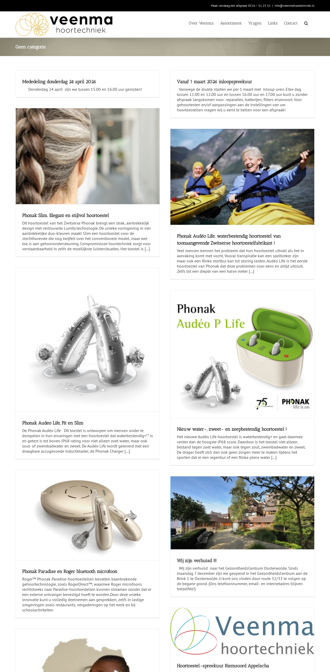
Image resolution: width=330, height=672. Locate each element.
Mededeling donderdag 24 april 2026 (59, 82)
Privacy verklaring (133, 630)
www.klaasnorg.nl (126, 668)
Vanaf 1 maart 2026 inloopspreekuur (162, 82)
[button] (306, 23)
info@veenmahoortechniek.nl (295, 5)
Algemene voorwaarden (139, 620)
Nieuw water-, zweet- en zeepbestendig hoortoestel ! (270, 369)
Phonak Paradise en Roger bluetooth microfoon (69, 385)
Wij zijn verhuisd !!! (144, 423)
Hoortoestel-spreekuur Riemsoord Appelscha (261, 462)
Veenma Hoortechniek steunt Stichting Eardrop (69, 595)
